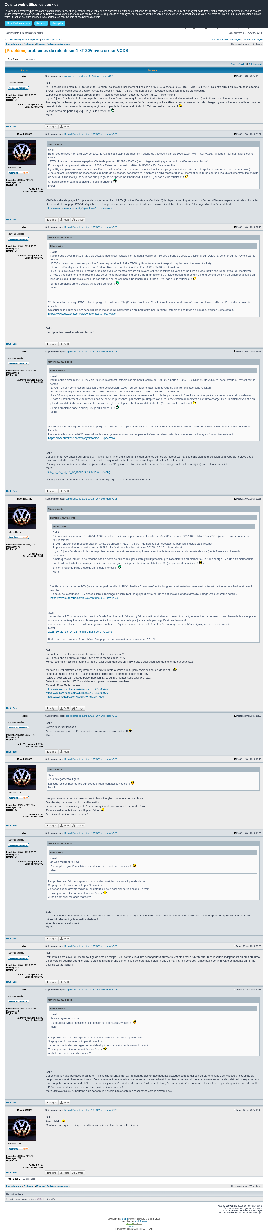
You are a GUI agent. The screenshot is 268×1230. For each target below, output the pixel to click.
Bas (15, 126)
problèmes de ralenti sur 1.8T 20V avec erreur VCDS (77, 50)
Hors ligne (51, 126)
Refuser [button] (41, 23)
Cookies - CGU (134, 1226)
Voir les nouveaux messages (226, 39)
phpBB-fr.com (141, 1221)
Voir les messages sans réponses (22, 39)
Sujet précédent (239, 64)
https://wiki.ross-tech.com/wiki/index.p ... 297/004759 (77, 689)
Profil (64, 126)
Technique (29, 44)
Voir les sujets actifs (51, 39)
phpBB (125, 1219)
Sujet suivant (255, 64)
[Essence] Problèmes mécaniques (53, 44)
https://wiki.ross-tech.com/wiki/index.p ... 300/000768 (77, 692)
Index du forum (13, 44)
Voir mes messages (253, 39)
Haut (8, 126)
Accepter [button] (57, 23)
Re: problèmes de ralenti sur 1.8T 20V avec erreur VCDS (90, 134)
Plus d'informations (18, 23)
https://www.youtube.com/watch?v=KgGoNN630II (75, 696)
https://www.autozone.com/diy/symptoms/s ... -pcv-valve (79, 208)
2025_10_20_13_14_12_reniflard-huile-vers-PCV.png (78, 472)
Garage (78, 219)
